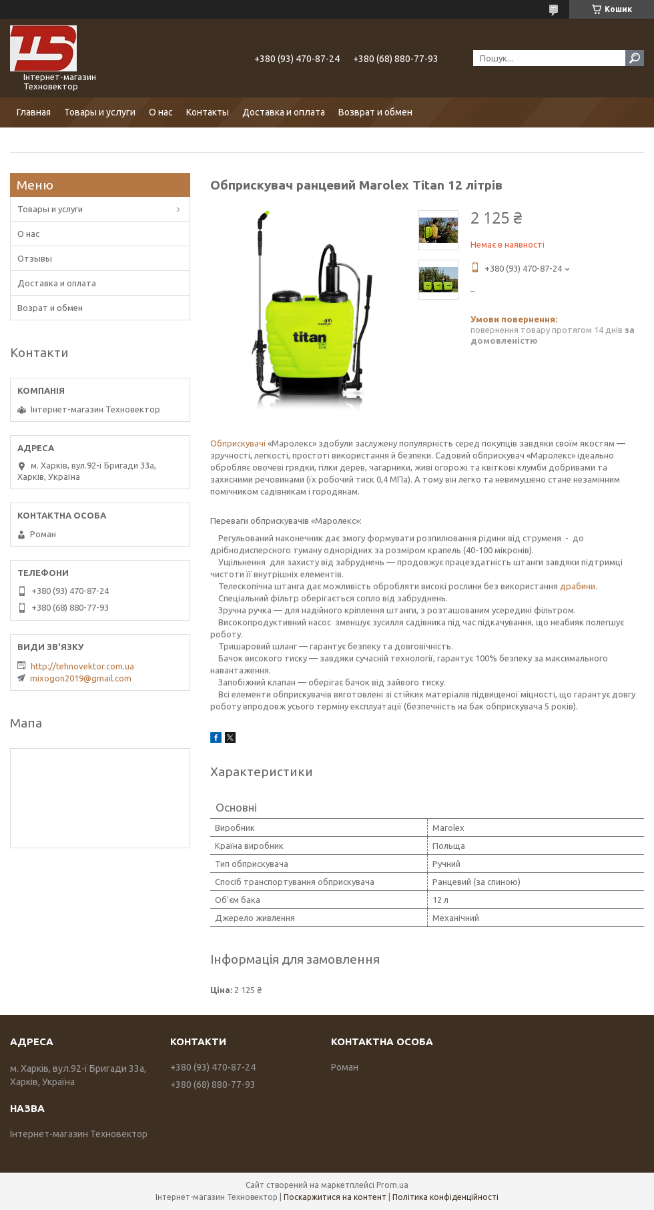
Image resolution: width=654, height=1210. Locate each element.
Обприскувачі (238, 443)
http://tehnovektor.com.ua (82, 666)
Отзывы (34, 258)
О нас (161, 112)
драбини (577, 586)
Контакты (207, 112)
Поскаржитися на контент (335, 1197)
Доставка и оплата (283, 112)
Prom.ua (392, 1185)
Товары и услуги (99, 112)
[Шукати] (634, 58)
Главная (34, 112)
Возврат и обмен (375, 112)
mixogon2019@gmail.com (80, 678)
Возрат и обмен (50, 307)
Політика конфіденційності (445, 1197)
